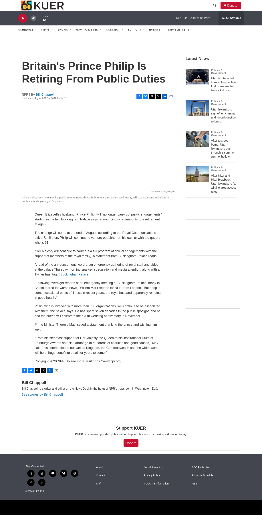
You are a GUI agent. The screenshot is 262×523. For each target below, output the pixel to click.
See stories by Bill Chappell (42, 402)
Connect (113, 37)
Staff (98, 491)
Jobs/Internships (153, 475)
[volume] (34, 26)
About (99, 475)
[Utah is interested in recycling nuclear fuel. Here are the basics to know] (197, 85)
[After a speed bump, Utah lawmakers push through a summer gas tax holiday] (197, 147)
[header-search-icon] (216, 9)
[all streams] (231, 26)
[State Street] (213, 246)
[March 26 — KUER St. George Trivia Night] (213, 342)
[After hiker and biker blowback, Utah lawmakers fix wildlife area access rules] (197, 182)
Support (134, 37)
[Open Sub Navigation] (36, 37)
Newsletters (178, 37)
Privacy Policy (152, 483)
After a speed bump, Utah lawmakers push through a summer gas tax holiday (223, 156)
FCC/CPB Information (156, 491)
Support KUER (131, 436)
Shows (62, 37)
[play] (23, 26)
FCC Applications (201, 475)
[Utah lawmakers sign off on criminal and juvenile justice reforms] (197, 116)
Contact (100, 483)
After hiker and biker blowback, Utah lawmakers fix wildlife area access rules (223, 191)
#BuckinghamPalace (73, 282)
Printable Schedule (202, 483)
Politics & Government (218, 80)
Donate (234, 9)
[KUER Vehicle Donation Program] (213, 294)
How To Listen (87, 37)
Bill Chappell (45, 102)
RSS (194, 491)
